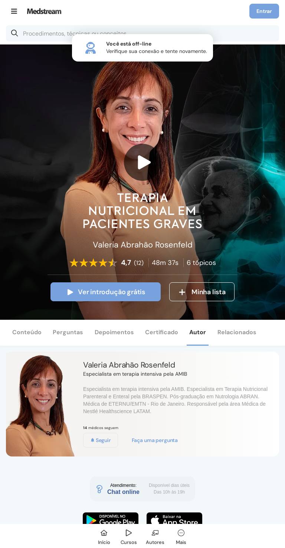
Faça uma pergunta (155, 440)
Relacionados (236, 332)
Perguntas (68, 332)
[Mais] (181, 536)
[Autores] (155, 536)
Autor (197, 332)
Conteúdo (27, 332)
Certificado (161, 332)
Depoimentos (114, 332)
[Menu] (14, 11)
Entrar (264, 11)
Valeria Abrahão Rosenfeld (129, 365)
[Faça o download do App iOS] (174, 520)
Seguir (100, 440)
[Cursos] (129, 536)
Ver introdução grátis (105, 292)
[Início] (104, 536)
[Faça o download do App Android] (110, 520)
